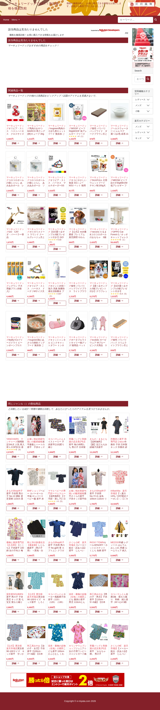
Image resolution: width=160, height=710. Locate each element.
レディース (140, 99)
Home (6, 19)
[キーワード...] (135, 20)
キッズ (138, 138)
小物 (137, 111)
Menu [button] (15, 19)
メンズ (138, 105)
